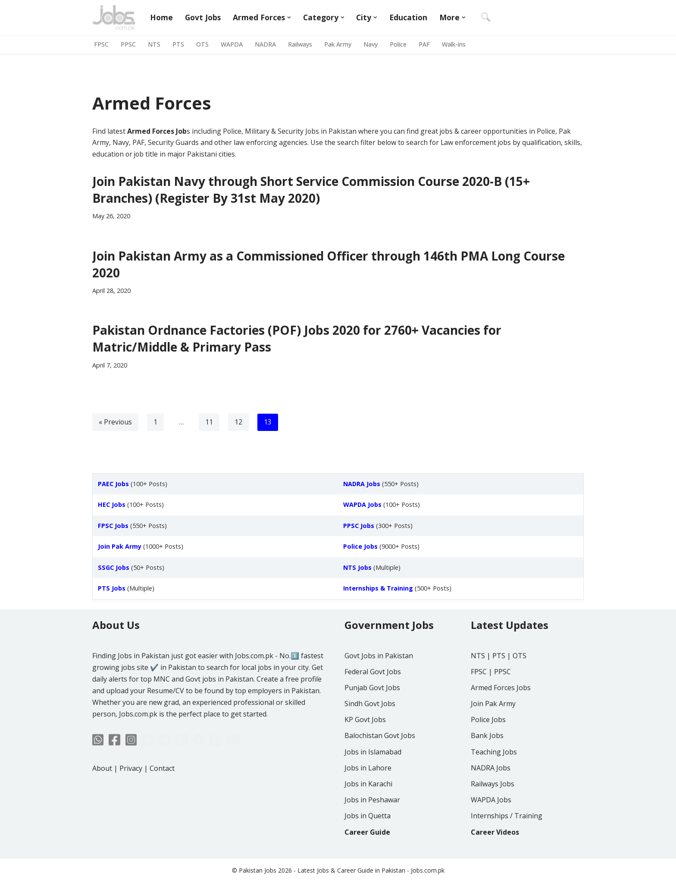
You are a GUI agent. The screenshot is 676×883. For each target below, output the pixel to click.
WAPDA (232, 45)
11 (209, 423)
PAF (427, 45)
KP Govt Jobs (365, 744)
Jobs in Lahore (367, 792)
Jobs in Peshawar (372, 824)
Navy (373, 45)
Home (161, 18)
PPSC (128, 45)
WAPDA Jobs (491, 824)
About (102, 792)
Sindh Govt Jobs (369, 727)
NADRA (265, 45)
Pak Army (339, 45)
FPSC (101, 45)
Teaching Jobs (494, 776)
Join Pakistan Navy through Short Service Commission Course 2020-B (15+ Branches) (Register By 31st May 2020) (311, 190)
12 (239, 423)
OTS (202, 45)
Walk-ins (457, 45)
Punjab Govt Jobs (372, 711)
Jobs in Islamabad (372, 776)
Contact (162, 792)
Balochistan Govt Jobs (379, 760)
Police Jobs (488, 744)
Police (401, 45)
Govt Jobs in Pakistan (378, 680)
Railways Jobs (492, 808)
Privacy (130, 792)
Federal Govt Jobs (372, 696)
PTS (178, 45)
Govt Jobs (203, 18)
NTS (154, 45)
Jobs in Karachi (368, 808)
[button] (289, 17)
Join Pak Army (493, 727)
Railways (300, 45)
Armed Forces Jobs (501, 711)
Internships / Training (506, 840)
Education (409, 18)
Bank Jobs (487, 760)
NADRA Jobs (490, 792)
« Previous (115, 423)
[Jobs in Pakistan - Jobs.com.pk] (113, 18)
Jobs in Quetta (367, 840)
